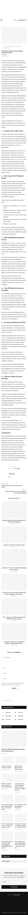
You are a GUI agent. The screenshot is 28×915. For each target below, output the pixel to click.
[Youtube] (20, 20)
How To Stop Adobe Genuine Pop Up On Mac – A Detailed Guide (7, 807)
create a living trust (19, 159)
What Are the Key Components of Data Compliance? (6, 785)
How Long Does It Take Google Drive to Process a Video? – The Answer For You (20, 845)
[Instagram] (17, 20)
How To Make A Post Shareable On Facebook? (21, 806)
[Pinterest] (19, 20)
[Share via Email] (18, 468)
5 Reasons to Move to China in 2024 (14, 545)
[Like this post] (11, 468)
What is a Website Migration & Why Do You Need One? (13, 750)
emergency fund (14, 243)
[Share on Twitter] (15, 468)
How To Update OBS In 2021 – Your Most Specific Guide (7, 825)
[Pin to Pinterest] (17, 468)
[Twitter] (15, 20)
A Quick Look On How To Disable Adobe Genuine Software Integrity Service (20, 787)
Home (4, 46)
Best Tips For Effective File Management (18, 767)
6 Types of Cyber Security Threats (6, 766)
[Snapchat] (24, 20)
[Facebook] (14, 20)
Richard (4, 54)
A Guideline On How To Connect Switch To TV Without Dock (20, 825)
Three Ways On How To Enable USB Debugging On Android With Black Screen (7, 845)
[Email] (22, 20)
